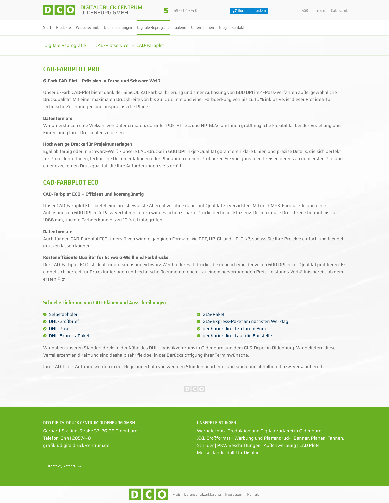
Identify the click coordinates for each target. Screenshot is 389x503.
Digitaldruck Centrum (111, 10)
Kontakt (237, 27)
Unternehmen (202, 27)
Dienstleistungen (118, 27)
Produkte (63, 27)
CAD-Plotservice (111, 45)
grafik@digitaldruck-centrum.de (76, 445)
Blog (223, 27)
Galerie (180, 27)
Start (47, 27)
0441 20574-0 (76, 438)
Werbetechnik (87, 27)
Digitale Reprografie (153, 27)
